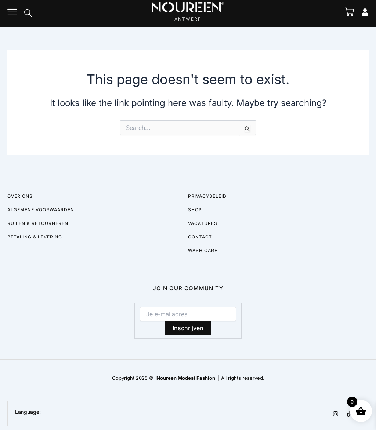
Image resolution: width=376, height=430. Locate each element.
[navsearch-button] (28, 13)
